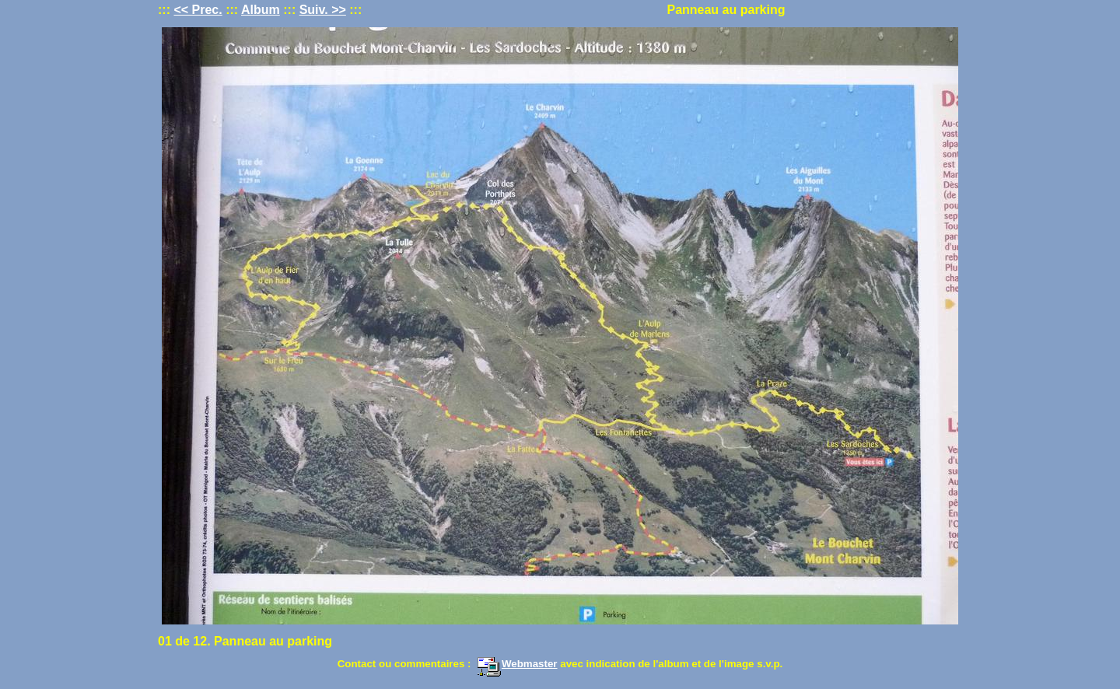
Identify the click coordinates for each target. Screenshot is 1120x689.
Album (260, 9)
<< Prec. (197, 9)
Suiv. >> (322, 9)
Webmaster (517, 664)
